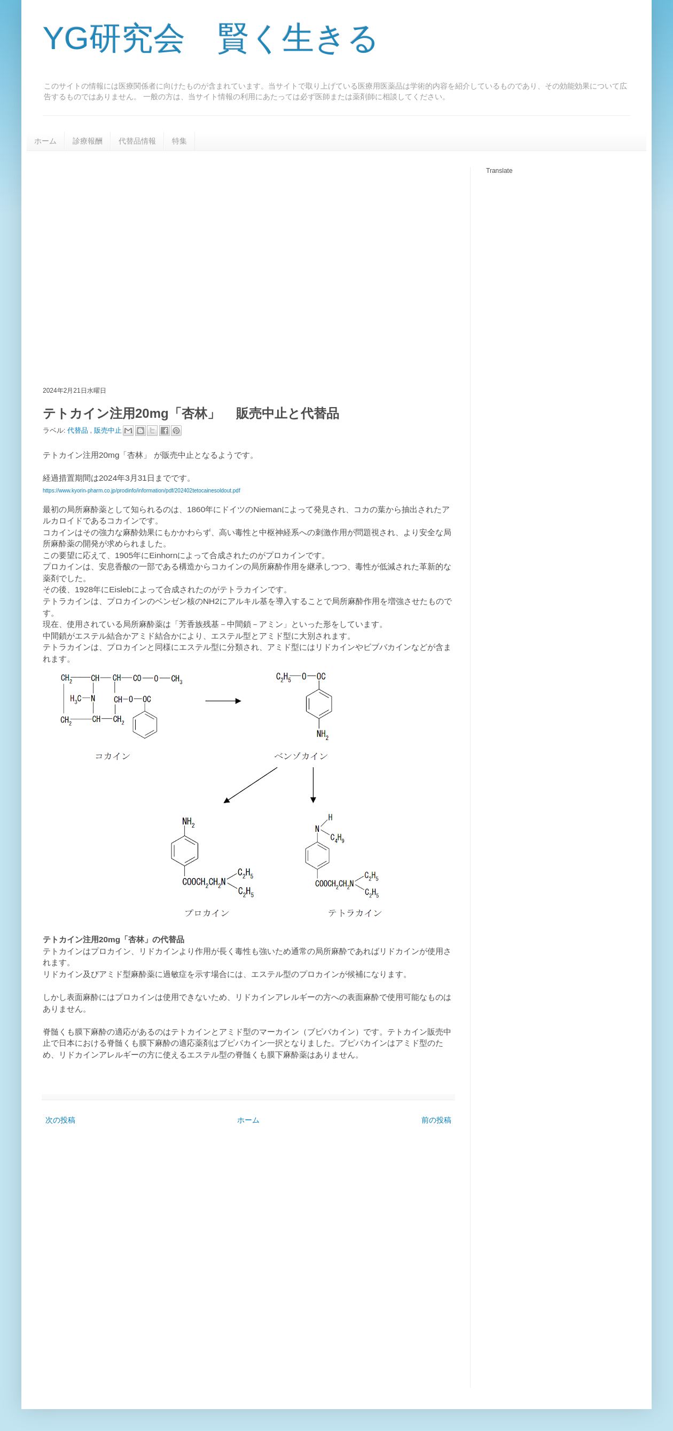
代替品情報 (137, 141)
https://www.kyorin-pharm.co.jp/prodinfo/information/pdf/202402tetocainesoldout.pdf (141, 491)
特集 (179, 141)
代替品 (78, 430)
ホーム (45, 141)
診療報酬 (88, 141)
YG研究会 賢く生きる (211, 38)
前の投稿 (436, 1120)
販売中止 (109, 430)
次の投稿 (60, 1120)
